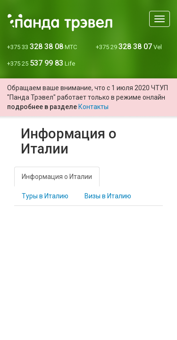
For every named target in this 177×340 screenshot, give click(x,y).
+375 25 (41, 63)
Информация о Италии (57, 176)
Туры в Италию (45, 196)
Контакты (93, 106)
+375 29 (129, 47)
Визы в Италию (107, 196)
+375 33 (42, 47)
